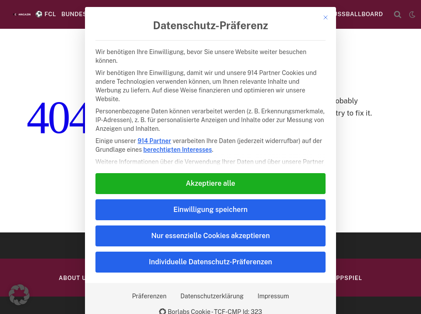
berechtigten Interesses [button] (177, 149)
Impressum (273, 296)
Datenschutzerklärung (212, 296)
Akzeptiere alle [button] (210, 183)
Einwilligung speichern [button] (210, 209)
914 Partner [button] (154, 140)
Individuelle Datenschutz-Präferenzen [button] (210, 262)
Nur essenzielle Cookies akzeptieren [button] (210, 236)
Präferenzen (149, 296)
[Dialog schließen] (326, 17)
